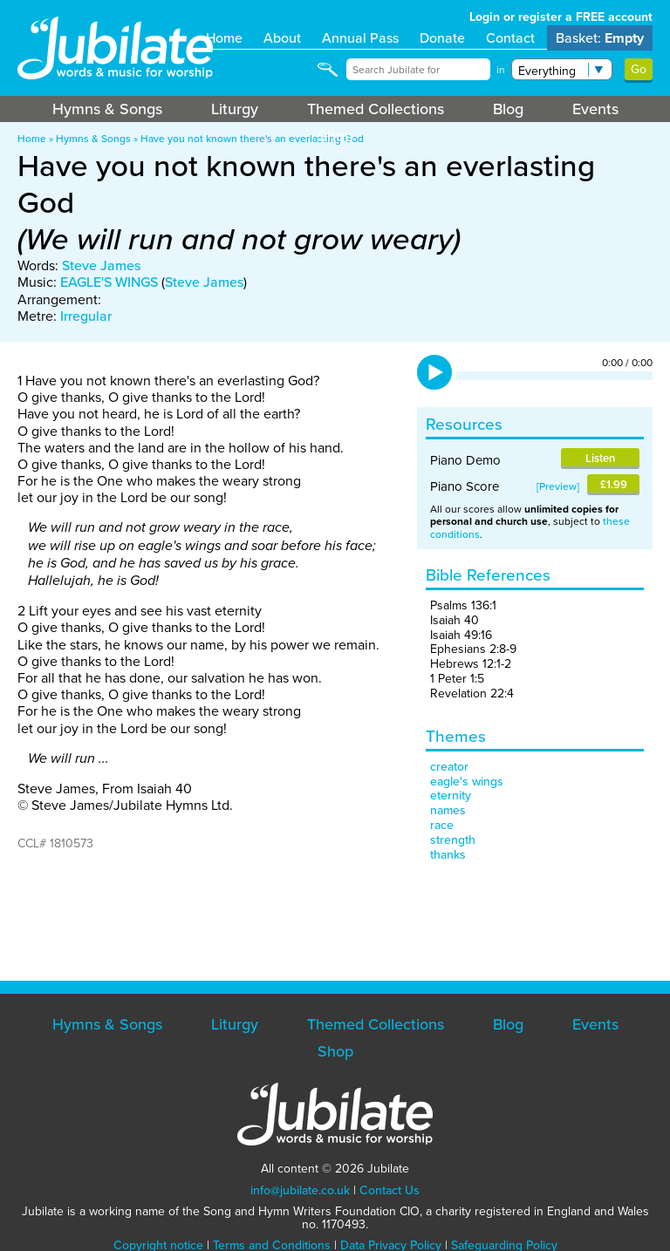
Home (224, 38)
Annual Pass (360, 38)
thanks (448, 855)
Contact (510, 38)
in (500, 70)
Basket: (600, 38)
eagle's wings (466, 781)
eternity (450, 795)
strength (452, 840)
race (442, 825)
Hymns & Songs (107, 109)
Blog (508, 109)
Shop (335, 136)
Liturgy (234, 109)
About (282, 38)
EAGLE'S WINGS (109, 282)
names (448, 810)
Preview (558, 486)
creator (449, 767)
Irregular (86, 316)
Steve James (101, 265)
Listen (600, 458)
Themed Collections (375, 109)
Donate (442, 38)
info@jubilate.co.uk (300, 1190)
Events (595, 109)
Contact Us (389, 1190)
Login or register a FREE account (561, 17)
